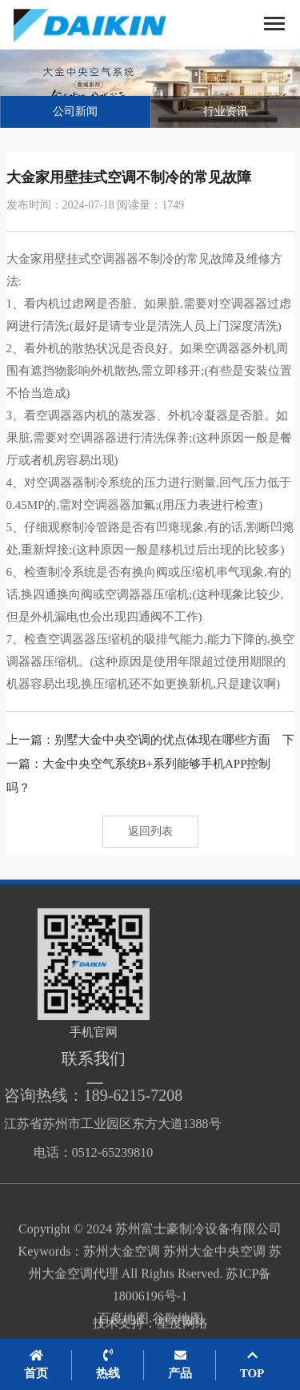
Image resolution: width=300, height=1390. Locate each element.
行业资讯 (225, 111)
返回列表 (150, 831)
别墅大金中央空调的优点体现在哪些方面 (162, 739)
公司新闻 (75, 111)
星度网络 (182, 1328)
